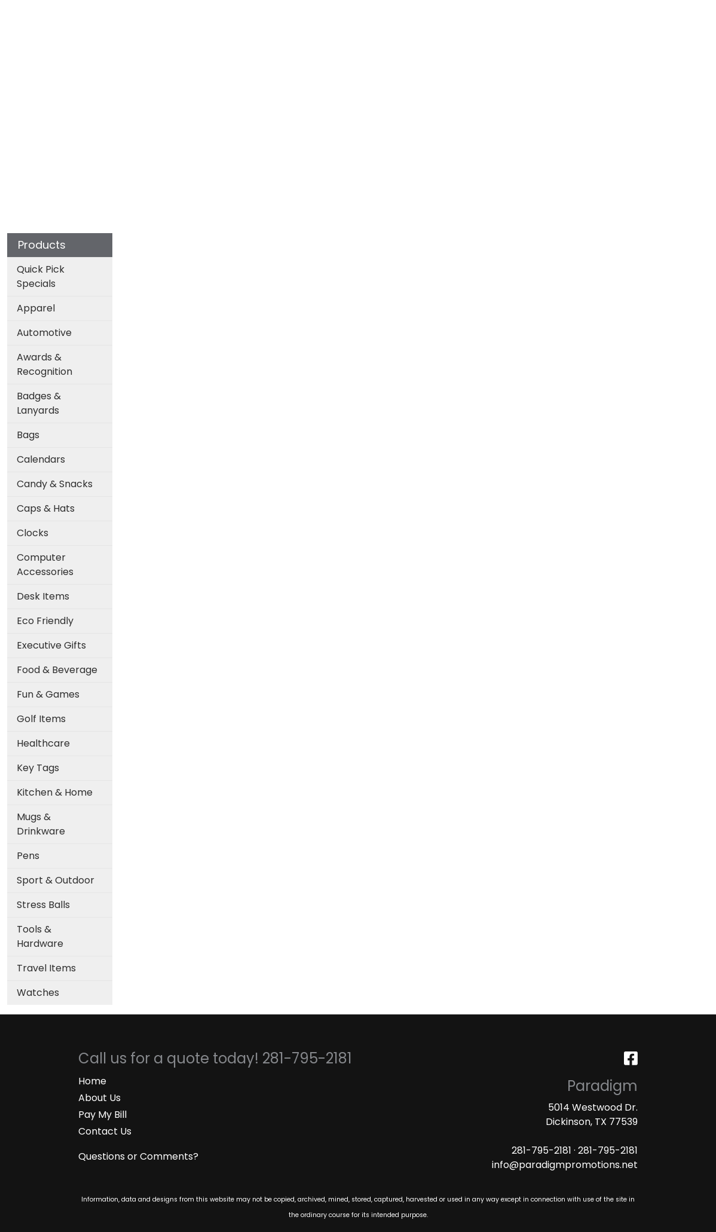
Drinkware (372, 52)
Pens (28, 856)
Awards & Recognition (44, 364)
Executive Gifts (51, 645)
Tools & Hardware (40, 936)
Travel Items (46, 968)
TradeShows (505, 52)
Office (436, 52)
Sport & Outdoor (55, 880)
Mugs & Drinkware (41, 824)
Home (92, 1081)
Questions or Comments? (138, 1156)
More (632, 52)
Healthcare (43, 743)
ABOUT (64, 13)
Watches (38, 992)
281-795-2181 (541, 1150)
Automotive (44, 333)
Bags (312, 52)
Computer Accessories (45, 565)
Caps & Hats (46, 508)
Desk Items (43, 596)
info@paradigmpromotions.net (565, 1165)
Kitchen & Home (55, 792)
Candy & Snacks (55, 484)
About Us (99, 1098)
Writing (578, 52)
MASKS (284, 13)
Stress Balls (43, 905)
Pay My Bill (102, 1114)
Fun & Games (48, 694)
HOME (25, 13)
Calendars (41, 459)
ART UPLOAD (230, 13)
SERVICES (111, 13)
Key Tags (38, 768)
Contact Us (104, 1131)
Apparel (258, 52)
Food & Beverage (57, 670)
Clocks (32, 533)
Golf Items (41, 719)
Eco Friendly (45, 621)
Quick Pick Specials (41, 276)
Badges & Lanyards (39, 403)
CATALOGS (166, 13)
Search (549, 13)
